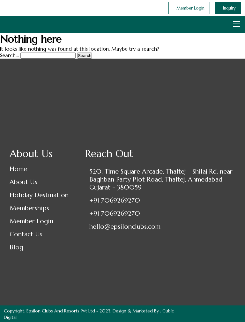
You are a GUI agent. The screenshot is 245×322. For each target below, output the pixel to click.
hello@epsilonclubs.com (124, 227)
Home (18, 169)
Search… (9, 55)
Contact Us (26, 234)
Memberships (29, 208)
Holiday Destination (39, 195)
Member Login (31, 221)
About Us (23, 182)
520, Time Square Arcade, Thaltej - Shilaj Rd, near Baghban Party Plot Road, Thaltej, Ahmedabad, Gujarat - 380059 (161, 179)
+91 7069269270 (114, 200)
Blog (16, 247)
